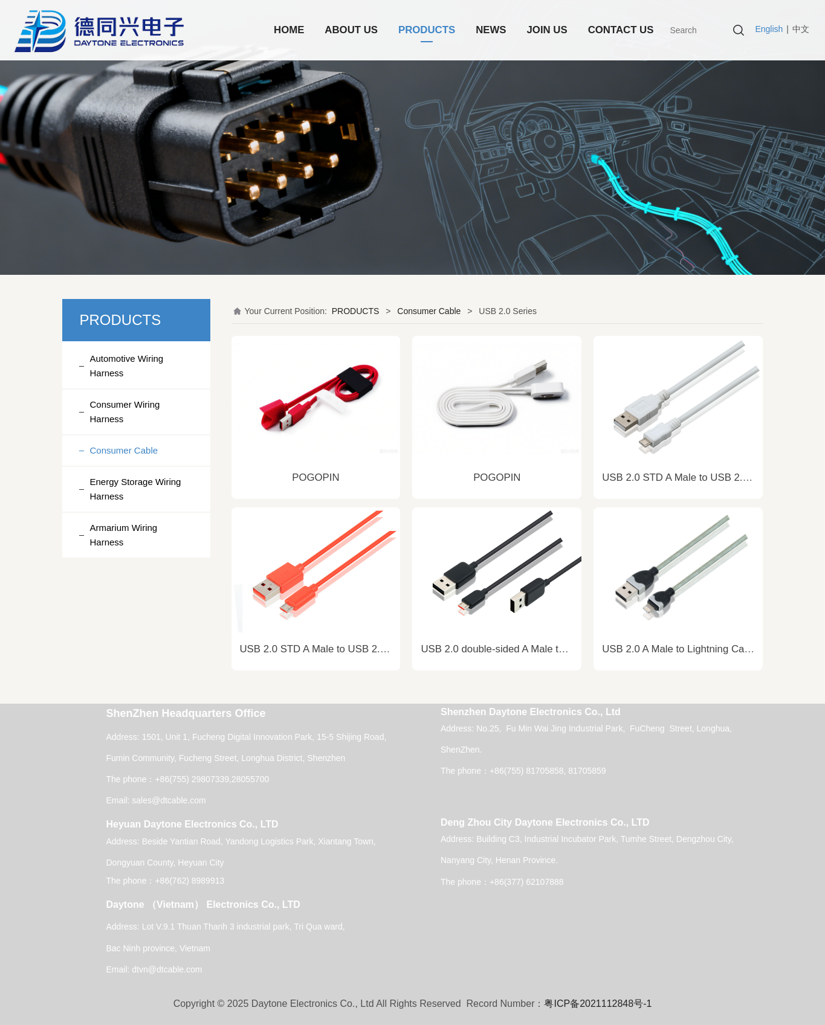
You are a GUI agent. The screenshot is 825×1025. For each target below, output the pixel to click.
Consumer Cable (124, 450)
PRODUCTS (426, 30)
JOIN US (547, 30)
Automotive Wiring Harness (127, 365)
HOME (289, 30)
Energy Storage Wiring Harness (135, 489)
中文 (800, 29)
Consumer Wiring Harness (125, 411)
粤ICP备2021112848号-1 (598, 1003)
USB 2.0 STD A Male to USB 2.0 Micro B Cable (708, 477)
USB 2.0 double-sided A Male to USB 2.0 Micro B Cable (546, 649)
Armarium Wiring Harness (124, 534)
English (769, 29)
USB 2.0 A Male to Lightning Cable (679, 649)
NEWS (491, 30)
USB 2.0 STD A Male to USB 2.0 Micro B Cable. (347, 649)
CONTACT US (621, 30)
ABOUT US (351, 30)
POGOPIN (315, 477)
